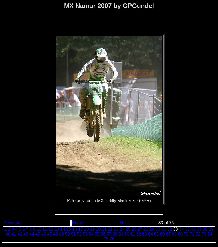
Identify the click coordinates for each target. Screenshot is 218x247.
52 (79, 234)
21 (104, 229)
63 (144, 234)
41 (14, 234)
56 (103, 234)
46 (43, 234)
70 (186, 234)
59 (120, 234)
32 (169, 229)
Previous (11, 223)
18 (86, 229)
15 (68, 229)
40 (8, 234)
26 (134, 229)
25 (128, 229)
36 (193, 229)
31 (163, 229)
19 (92, 229)
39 (211, 229)
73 (204, 234)
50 (67, 234)
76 (112, 239)
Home (77, 223)
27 (139, 229)
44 (31, 234)
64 (150, 234)
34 (181, 229)
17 (80, 229)
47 (49, 234)
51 (73, 234)
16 (74, 229)
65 (156, 234)
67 (168, 234)
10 (39, 229)
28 (146, 229)
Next (124, 223)
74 (210, 234)
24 (122, 229)
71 (192, 234)
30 (157, 229)
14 (62, 229)
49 (61, 234)
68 (174, 234)
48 (55, 234)
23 (116, 229)
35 (187, 229)
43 (25, 234)
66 (162, 234)
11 (44, 229)
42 (20, 234)
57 (109, 234)
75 (106, 239)
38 (205, 229)
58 (115, 234)
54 (91, 234)
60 (126, 234)
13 (56, 229)
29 (151, 229)
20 (98, 229)
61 (132, 234)
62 (138, 234)
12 (51, 229)
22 (110, 229)
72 (198, 234)
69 (180, 234)
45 (37, 234)
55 (97, 234)
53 (85, 234)
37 (199, 229)
